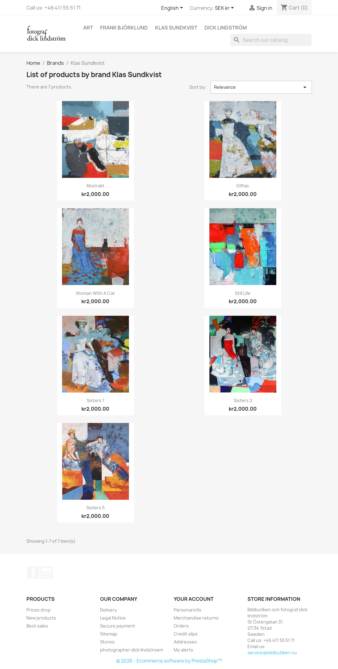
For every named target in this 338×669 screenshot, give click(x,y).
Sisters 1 (95, 400)
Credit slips (186, 634)
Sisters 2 (243, 400)
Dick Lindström (225, 27)
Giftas (242, 186)
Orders (181, 626)
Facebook (33, 572)
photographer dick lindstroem (131, 650)
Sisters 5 (95, 508)
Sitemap (108, 634)
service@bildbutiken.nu (272, 652)
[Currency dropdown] (225, 8)
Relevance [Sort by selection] (261, 87)
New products (41, 618)
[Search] (271, 40)
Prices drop (38, 610)
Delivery (108, 610)
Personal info (187, 610)
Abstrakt (95, 186)
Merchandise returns (196, 618)
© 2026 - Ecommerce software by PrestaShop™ (169, 661)
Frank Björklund (124, 27)
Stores (107, 642)
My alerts (183, 650)
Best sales (37, 626)
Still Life (243, 293)
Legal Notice (113, 618)
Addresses (185, 642)
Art (88, 27)
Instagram (47, 572)
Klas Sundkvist (176, 27)
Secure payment (117, 626)
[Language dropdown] (173, 8)
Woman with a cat (95, 293)
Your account (194, 599)
